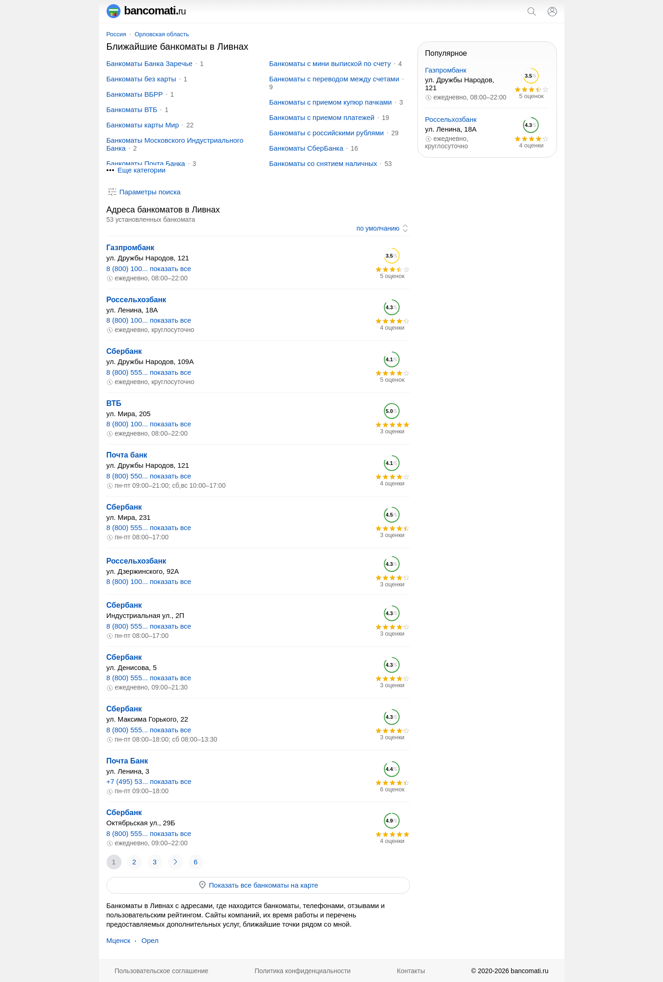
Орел (150, 940)
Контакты (411, 971)
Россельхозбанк (137, 300)
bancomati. (146, 10)
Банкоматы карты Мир (143, 125)
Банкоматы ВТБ (132, 109)
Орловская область (161, 34)
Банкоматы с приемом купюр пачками (330, 102)
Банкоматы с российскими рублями (326, 133)
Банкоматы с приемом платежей (322, 117)
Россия (117, 34)
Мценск (119, 940)
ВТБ (114, 403)
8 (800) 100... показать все (149, 268)
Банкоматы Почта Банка (146, 163)
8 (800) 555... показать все (149, 372)
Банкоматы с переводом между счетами (334, 79)
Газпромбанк (130, 248)
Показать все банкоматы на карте (258, 884)
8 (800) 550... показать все (149, 476)
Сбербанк (124, 351)
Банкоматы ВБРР (135, 94)
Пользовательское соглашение (161, 971)
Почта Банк (127, 761)
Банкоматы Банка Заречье (150, 63)
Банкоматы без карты (141, 79)
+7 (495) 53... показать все (149, 781)
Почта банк (127, 455)
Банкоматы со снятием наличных (323, 163)
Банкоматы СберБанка (306, 148)
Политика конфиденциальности (302, 971)
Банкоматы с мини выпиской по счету (330, 63)
